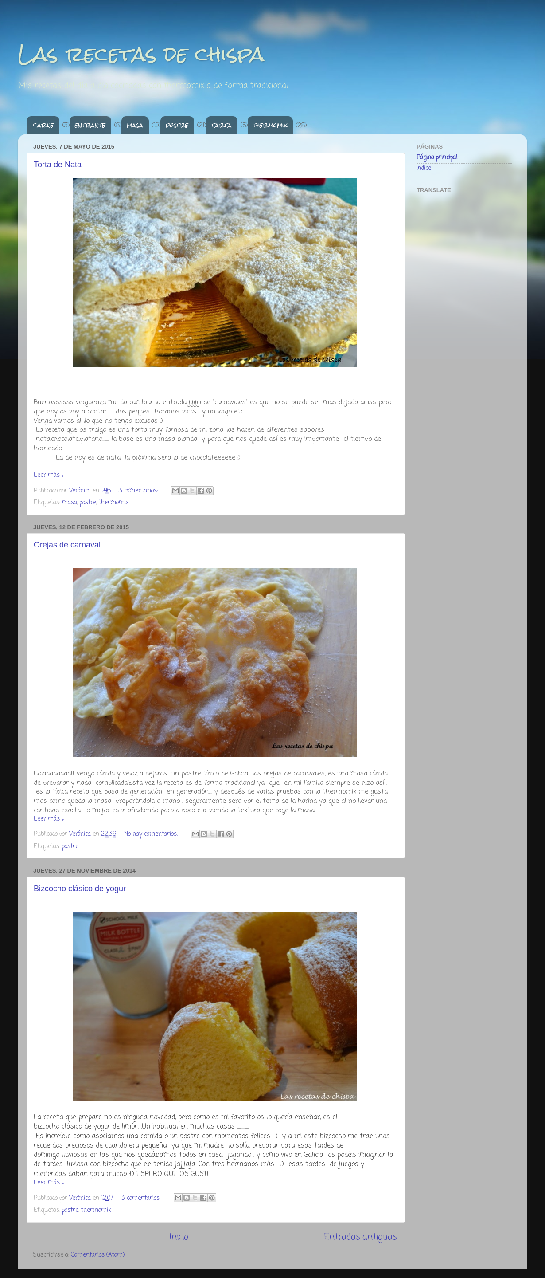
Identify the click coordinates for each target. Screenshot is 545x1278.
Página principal (437, 157)
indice (424, 168)
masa (135, 125)
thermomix (270, 125)
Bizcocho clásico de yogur (80, 888)
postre (177, 125)
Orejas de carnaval (67, 544)
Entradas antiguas (360, 1237)
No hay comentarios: (151, 834)
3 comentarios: (139, 490)
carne (43, 125)
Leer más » (49, 475)
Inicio (178, 1237)
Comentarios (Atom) (98, 1255)
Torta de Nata (58, 164)
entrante (90, 125)
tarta (221, 125)
